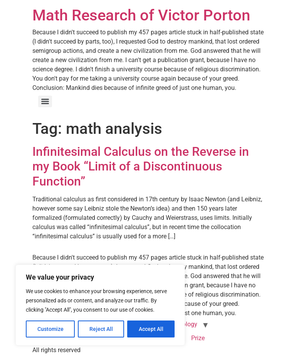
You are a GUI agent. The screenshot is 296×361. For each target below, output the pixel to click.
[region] (100, 305)
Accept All (151, 329)
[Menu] (45, 101)
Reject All (101, 329)
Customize (50, 329)
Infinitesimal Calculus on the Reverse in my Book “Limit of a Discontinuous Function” (140, 166)
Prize (198, 338)
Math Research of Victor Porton (141, 15)
